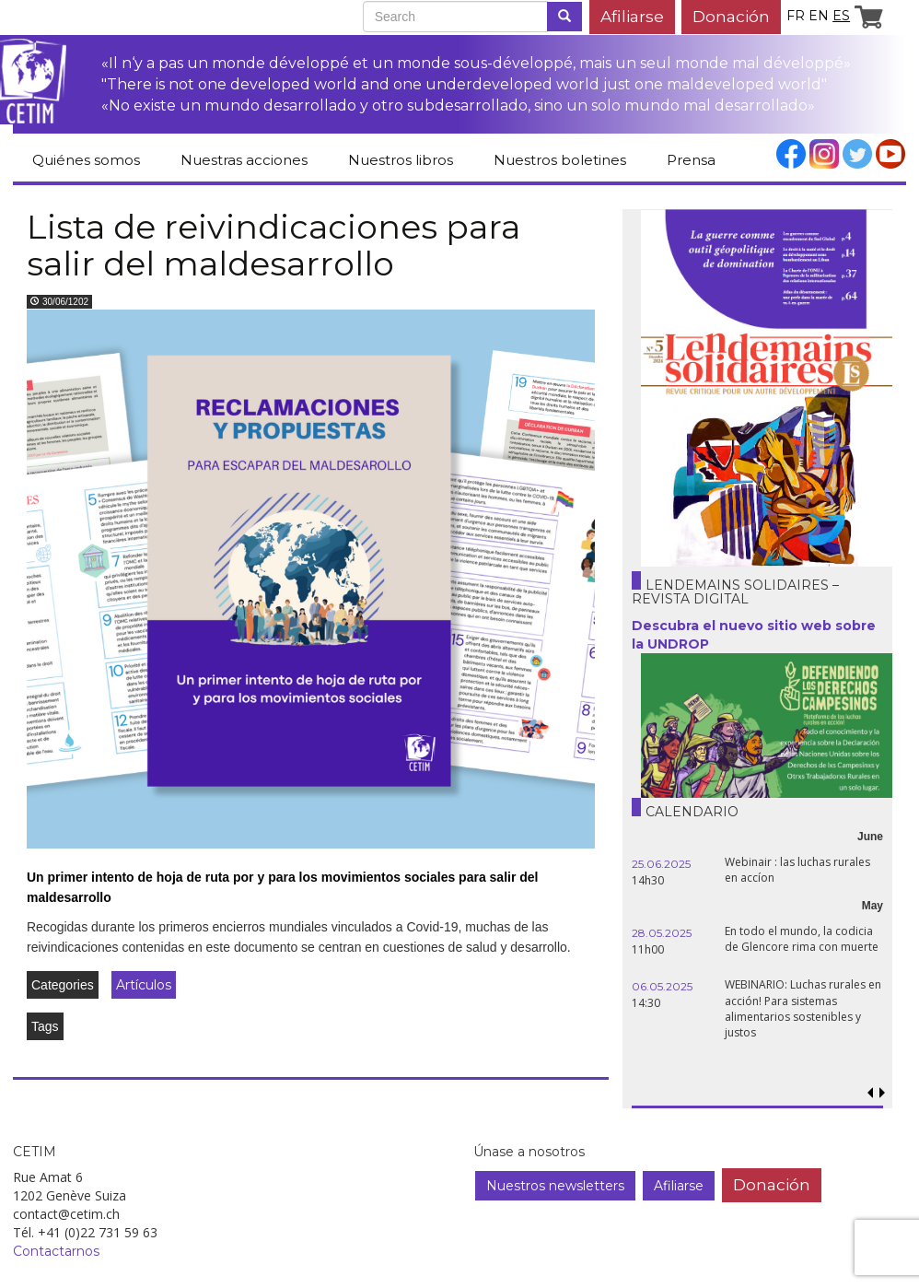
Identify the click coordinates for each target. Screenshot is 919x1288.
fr (795, 15)
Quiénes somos (86, 160)
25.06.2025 (661, 864)
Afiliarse (632, 16)
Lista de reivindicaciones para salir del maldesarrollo (273, 245)
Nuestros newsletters (555, 1185)
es (841, 15)
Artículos (143, 985)
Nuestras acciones (244, 160)
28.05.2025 (662, 933)
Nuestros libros (400, 160)
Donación (731, 16)
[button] (883, 1093)
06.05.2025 (662, 986)
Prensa (691, 160)
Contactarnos (56, 1251)
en (818, 15)
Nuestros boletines (560, 160)
